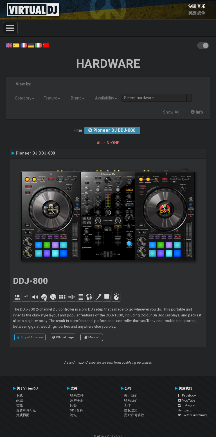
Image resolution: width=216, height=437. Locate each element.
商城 (19, 400)
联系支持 (77, 395)
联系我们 (131, 400)
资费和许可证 (26, 410)
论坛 (73, 415)
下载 (19, 395)
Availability (106, 98)
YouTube (186, 400)
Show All (171, 112)
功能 (19, 405)
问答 (73, 405)
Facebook (187, 395)
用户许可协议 (134, 415)
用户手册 (77, 400)
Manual (91, 337)
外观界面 (23, 415)
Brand (77, 98)
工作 (127, 405)
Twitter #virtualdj (193, 415)
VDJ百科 (76, 410)
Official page (63, 337)
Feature (52, 98)
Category (24, 98)
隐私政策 (131, 410)
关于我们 (131, 395)
